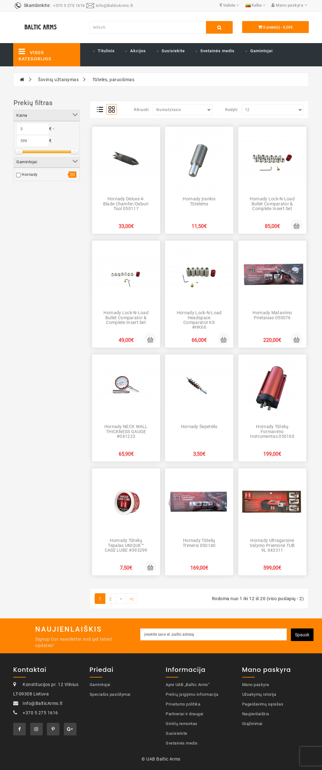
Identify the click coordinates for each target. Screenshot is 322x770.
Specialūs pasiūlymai (110, 694)
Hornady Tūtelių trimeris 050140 (199, 543)
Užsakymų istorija (259, 694)
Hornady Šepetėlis (199, 426)
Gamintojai (261, 50)
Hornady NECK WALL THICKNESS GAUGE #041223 (126, 431)
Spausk (302, 634)
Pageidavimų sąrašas (263, 704)
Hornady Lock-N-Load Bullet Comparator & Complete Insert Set (272, 203)
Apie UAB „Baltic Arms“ (188, 684)
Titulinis (106, 50)
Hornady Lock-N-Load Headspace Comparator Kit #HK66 (199, 320)
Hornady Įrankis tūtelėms (199, 201)
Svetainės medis (217, 50)
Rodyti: (231, 109)
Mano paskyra (255, 684)
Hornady (30, 174)
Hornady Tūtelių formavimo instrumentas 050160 (272, 431)
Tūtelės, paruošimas (113, 79)
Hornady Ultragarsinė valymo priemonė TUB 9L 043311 (272, 545)
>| (131, 598)
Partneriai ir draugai (184, 713)
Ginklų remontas (181, 723)
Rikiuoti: (142, 109)
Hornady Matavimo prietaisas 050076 (272, 315)
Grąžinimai (252, 723)
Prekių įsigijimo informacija (192, 694)
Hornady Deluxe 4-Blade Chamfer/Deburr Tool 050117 (126, 203)
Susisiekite (173, 50)
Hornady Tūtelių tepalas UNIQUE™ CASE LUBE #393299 (126, 545)
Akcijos (138, 50)
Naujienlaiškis (255, 713)
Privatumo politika (183, 704)
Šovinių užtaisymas (58, 79)
